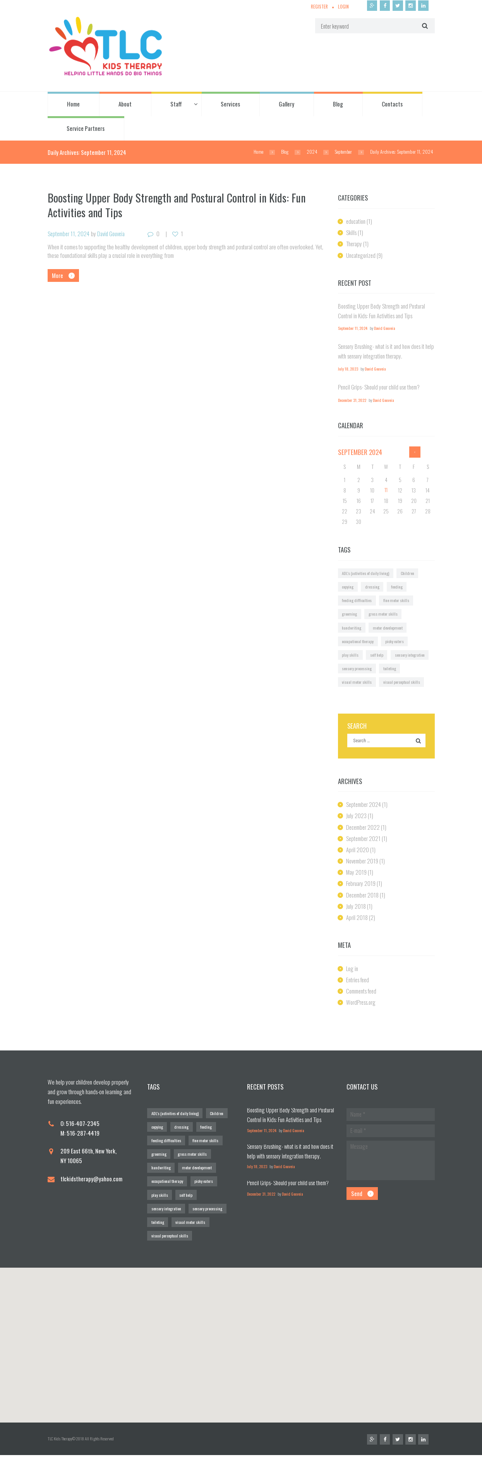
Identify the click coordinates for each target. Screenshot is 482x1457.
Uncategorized (361, 255)
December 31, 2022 (352, 400)
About (125, 104)
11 (386, 490)
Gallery (286, 104)
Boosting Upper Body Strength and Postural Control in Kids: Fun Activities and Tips (179, 205)
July (356, 816)
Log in (352, 969)
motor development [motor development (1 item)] (388, 628)
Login (342, 7)
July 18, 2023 (348, 369)
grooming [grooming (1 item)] (350, 614)
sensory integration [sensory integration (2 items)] (410, 655)
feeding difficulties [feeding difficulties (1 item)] (357, 600)
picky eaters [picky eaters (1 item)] (395, 641)
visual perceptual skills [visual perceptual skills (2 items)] (402, 683)
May (356, 873)
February (361, 884)
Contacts (392, 104)
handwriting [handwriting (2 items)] (352, 628)
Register (317, 7)
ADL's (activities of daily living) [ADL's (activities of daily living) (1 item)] (365, 573)
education (356, 221)
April (357, 850)
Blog (338, 104)
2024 (310, 152)
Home (73, 104)
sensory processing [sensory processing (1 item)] (357, 669)
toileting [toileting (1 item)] (390, 669)
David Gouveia (113, 234)
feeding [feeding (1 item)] (397, 586)
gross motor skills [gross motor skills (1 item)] (384, 614)
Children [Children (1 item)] (408, 573)
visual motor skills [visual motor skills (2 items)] (357, 683)
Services (230, 104)
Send (356, 1195)
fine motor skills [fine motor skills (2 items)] (396, 600)
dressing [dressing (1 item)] (372, 586)
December (363, 828)
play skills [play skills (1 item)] (350, 655)
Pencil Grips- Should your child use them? (380, 387)
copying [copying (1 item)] (348, 586)
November (363, 862)
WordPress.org (361, 1003)
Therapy (354, 244)
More (57, 275)
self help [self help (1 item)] (377, 655)
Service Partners (86, 128)
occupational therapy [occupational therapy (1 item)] (358, 641)
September (342, 152)
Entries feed (358, 980)
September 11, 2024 (69, 234)
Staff (176, 104)
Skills (351, 232)
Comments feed (362, 991)
